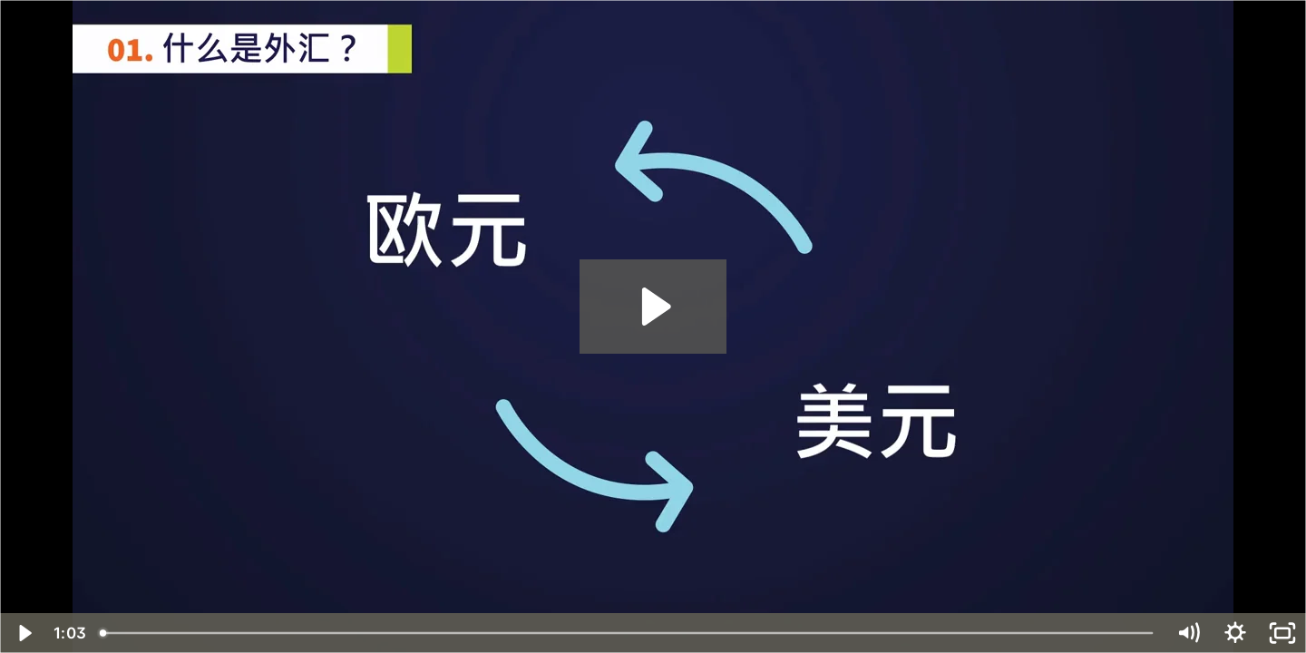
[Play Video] (23, 633)
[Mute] (1188, 633)
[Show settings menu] (1235, 633)
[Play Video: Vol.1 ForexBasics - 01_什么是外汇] (653, 306)
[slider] (627, 633)
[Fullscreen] (1282, 633)
